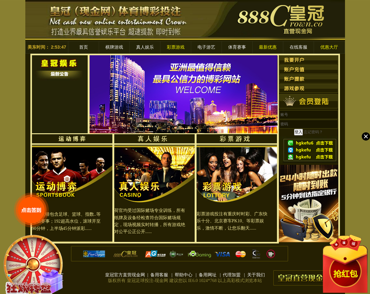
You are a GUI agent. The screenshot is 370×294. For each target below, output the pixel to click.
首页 (83, 47)
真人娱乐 (145, 47)
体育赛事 (237, 47)
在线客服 (298, 47)
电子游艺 (206, 47)
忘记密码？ (313, 132)
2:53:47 (58, 47)
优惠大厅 (329, 47)
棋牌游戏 (114, 47)
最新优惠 (268, 47)
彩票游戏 (176, 47)
